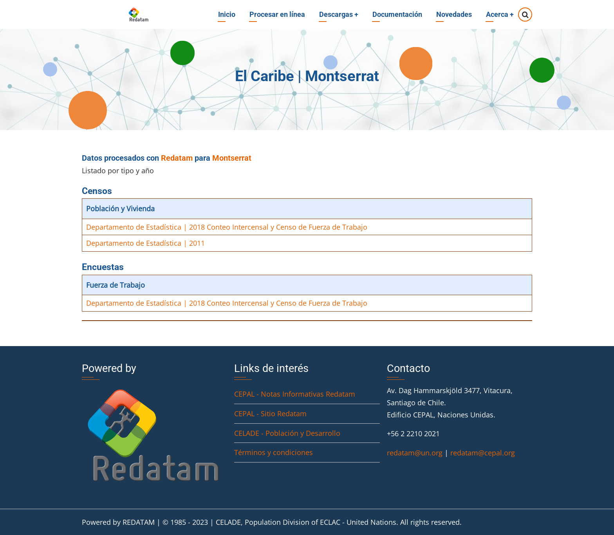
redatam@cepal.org (482, 452)
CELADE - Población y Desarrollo (287, 433)
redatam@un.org (414, 452)
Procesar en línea (277, 14)
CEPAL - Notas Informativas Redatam (294, 394)
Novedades (454, 14)
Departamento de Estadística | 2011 (145, 243)
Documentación (397, 14)
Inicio (226, 14)
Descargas (338, 14)
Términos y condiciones (273, 452)
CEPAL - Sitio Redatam (270, 413)
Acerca (500, 14)
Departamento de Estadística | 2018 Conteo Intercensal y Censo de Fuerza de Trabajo (226, 227)
